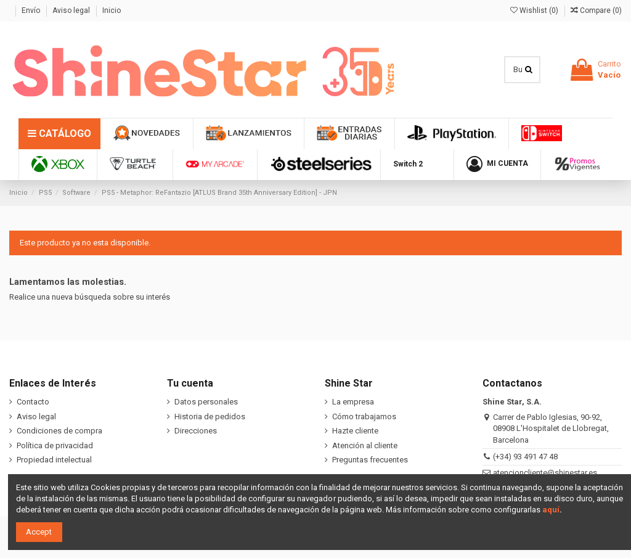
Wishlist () (535, 10)
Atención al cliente (364, 445)
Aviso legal (72, 10)
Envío (32, 10)
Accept (39, 531)
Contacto (33, 401)
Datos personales (206, 401)
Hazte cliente (355, 430)
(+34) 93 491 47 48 (525, 456)
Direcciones (195, 430)
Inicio (111, 10)
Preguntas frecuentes (370, 459)
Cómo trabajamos (364, 416)
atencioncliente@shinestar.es (545, 472)
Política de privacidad (55, 445)
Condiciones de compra (59, 430)
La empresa (353, 401)
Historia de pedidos (209, 416)
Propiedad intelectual (54, 459)
